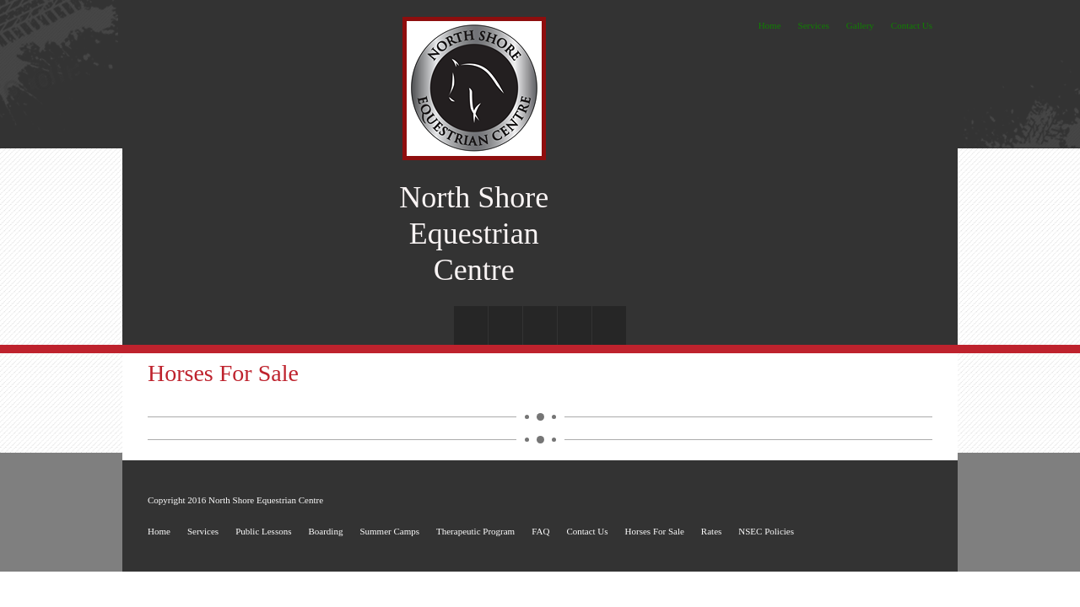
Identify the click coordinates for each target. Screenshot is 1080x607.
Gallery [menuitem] (860, 25)
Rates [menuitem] (711, 531)
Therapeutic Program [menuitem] (475, 531)
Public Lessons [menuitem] (263, 531)
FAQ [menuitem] (540, 531)
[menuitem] (471, 325)
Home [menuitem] (770, 25)
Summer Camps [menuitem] (389, 531)
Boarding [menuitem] (325, 531)
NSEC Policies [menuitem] (766, 531)
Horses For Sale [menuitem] (654, 531)
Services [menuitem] (813, 25)
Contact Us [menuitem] (911, 25)
